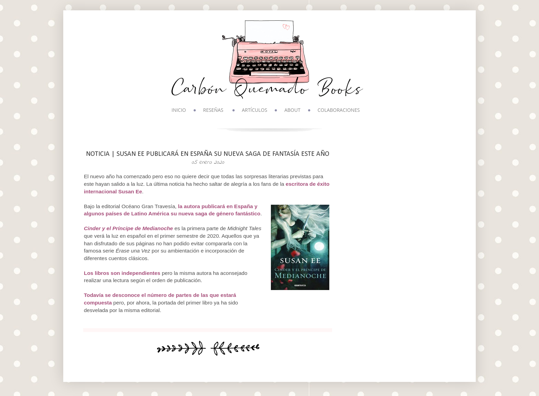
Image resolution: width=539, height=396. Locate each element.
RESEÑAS (213, 110)
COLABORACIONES (339, 110)
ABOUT (292, 110)
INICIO (179, 110)
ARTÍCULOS (254, 110)
